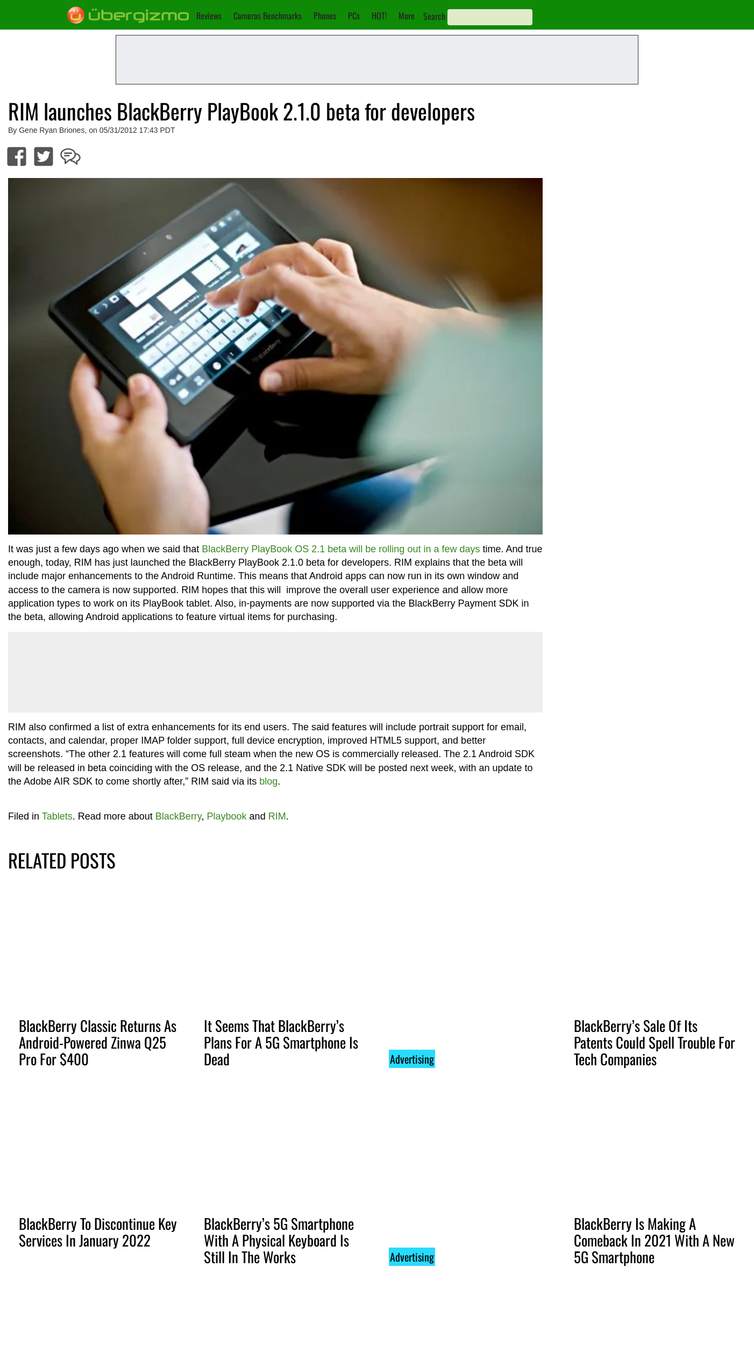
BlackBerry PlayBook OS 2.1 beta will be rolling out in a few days (341, 549)
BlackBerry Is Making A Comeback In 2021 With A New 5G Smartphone (654, 1240)
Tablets (57, 816)
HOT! (379, 15)
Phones (325, 15)
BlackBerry (178, 816)
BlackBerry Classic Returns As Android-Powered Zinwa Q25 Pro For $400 (97, 1042)
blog (268, 781)
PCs (354, 15)
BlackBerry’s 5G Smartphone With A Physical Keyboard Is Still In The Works (279, 1240)
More (407, 15)
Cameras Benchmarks (267, 15)
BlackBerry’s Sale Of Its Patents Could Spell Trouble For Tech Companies (654, 1042)
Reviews (209, 15)
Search (434, 16)
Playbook (227, 816)
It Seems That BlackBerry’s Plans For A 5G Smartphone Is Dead (281, 1042)
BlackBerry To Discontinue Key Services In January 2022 (98, 1232)
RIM (277, 816)
